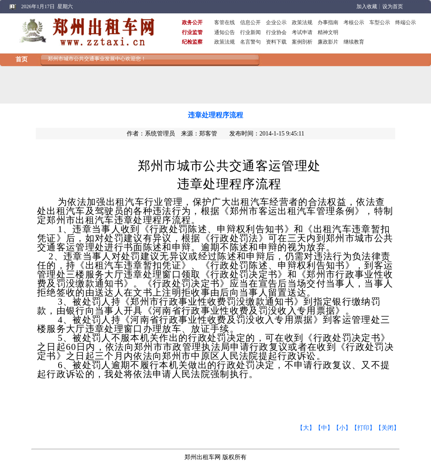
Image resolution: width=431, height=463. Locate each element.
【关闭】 (387, 428)
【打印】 (363, 428)
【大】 (306, 428)
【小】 (342, 428)
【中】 (324, 428)
